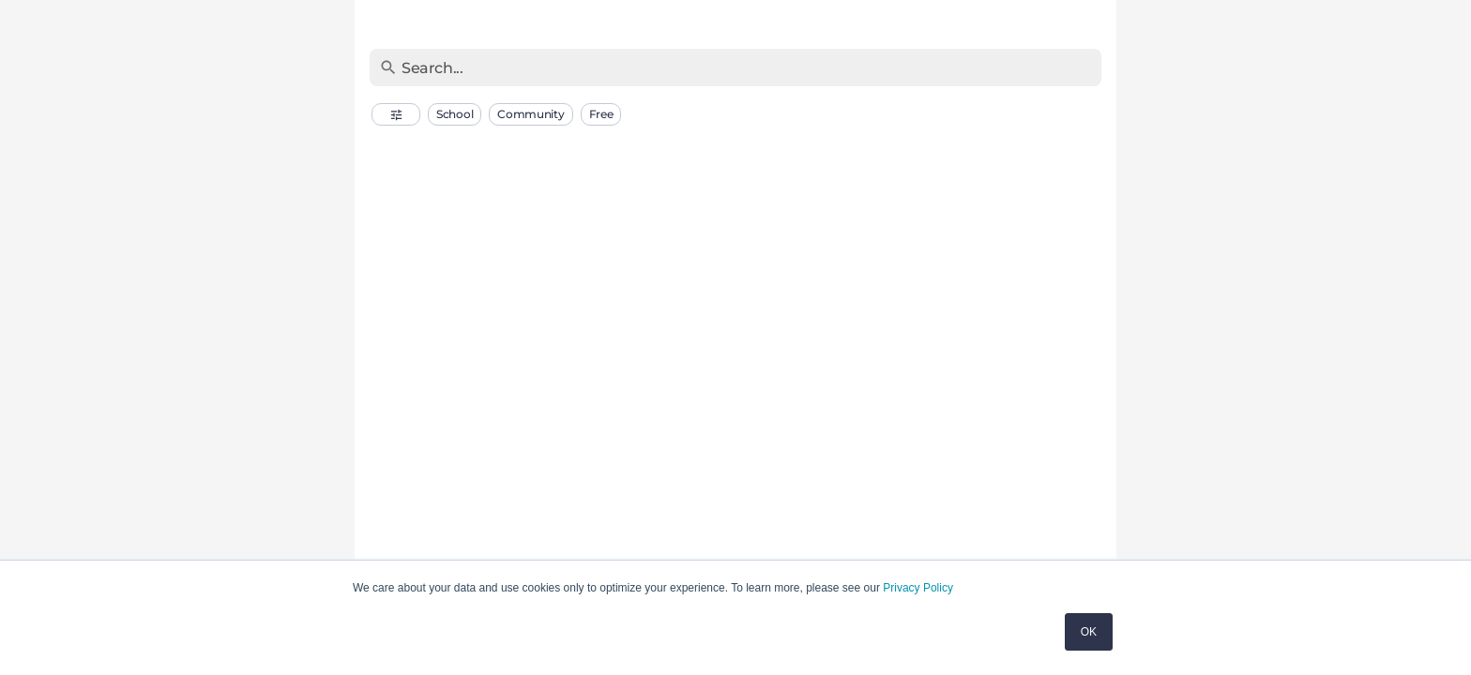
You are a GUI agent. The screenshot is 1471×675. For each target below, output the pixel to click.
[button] (396, 114)
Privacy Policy (918, 587)
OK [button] (1089, 631)
